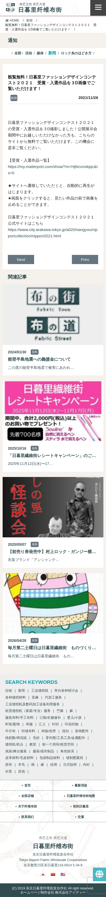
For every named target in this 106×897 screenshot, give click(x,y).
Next (21, 259)
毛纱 (36, 738)
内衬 (86, 765)
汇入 (42, 724)
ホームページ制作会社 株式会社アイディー (53, 892)
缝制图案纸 (74, 758)
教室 (32, 744)
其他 (21, 771)
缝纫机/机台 (14, 744)
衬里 (8, 771)
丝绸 (53, 765)
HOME (12, 20)
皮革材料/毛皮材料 (19, 758)
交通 (81, 817)
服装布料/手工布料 (19, 718)
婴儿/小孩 (74, 718)
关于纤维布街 (27, 806)
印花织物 (71, 724)
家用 (21, 691)
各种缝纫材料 (15, 697)
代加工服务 (53, 697)
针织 (55, 724)
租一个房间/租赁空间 (58, 744)
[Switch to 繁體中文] (53, 874)
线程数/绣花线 (16, 738)
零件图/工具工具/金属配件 (65, 738)
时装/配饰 (12, 724)
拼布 (8, 765)
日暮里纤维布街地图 (81, 796)
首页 (27, 785)
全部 (17, 53)
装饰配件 (82, 731)
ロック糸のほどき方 (76, 53)
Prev (85, 259)
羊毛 (21, 765)
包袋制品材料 (50, 758)
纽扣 (65, 731)
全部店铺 (27, 796)
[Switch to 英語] (63, 874)
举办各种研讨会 (66, 691)
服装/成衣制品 (43, 751)
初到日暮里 (81, 806)
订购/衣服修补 (50, 718)
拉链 (8, 691)
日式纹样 (70, 765)
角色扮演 (67, 751)
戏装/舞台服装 (16, 751)
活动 (28, 53)
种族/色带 (48, 731)
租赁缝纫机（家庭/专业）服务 (28, 711)
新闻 (29, 20)
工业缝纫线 (39, 691)
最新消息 (81, 785)
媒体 (40, 53)
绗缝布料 (28, 731)
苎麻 (60, 711)
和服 (29, 724)
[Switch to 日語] (43, 874)
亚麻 (35, 697)
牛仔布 (10, 731)
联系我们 (27, 817)
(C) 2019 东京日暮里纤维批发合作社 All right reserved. (53, 888)
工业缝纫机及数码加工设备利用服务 (32, 704)
